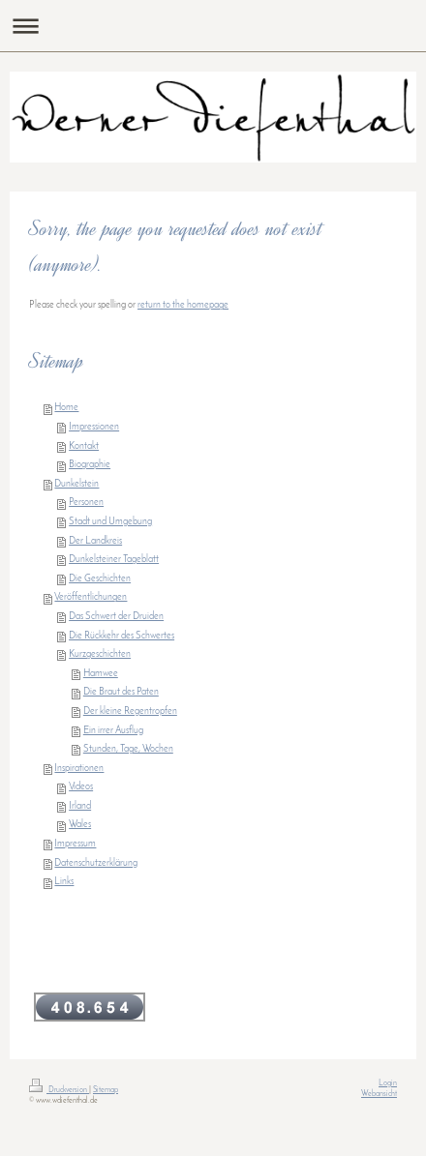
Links (64, 881)
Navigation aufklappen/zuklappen (213, 25)
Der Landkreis (95, 541)
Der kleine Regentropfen (130, 711)
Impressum (75, 844)
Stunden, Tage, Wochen (128, 749)
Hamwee (100, 673)
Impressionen (94, 427)
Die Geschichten (100, 579)
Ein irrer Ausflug (113, 730)
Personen (86, 502)
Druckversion (59, 1090)
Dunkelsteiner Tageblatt (114, 559)
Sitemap (105, 1090)
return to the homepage (182, 305)
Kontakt (84, 446)
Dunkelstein (76, 484)
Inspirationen (79, 768)
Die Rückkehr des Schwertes (121, 636)
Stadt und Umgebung (110, 522)
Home (66, 407)
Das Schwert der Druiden (116, 616)
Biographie (89, 464)
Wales (80, 824)
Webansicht (379, 1094)
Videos (81, 787)
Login (388, 1083)
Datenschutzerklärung (95, 863)
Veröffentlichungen (90, 597)
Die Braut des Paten (121, 692)
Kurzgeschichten (100, 654)
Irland (80, 806)
